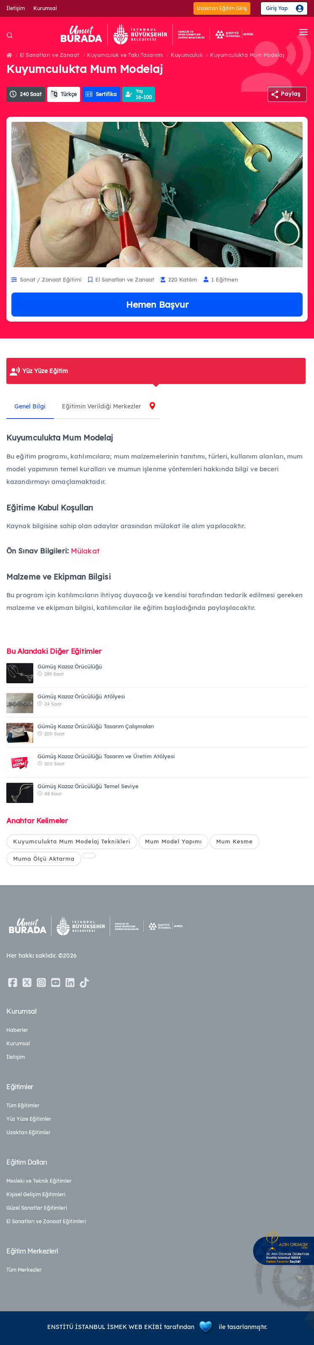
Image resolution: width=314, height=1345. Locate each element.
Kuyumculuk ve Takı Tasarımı (125, 55)
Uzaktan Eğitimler (28, 1132)
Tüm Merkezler (24, 1270)
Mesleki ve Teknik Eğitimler (39, 1181)
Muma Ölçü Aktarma (44, 858)
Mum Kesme (234, 841)
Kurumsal (45, 8)
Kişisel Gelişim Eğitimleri (35, 1194)
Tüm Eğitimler (23, 1105)
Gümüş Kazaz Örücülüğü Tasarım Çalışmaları (96, 726)
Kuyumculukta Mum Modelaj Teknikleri (72, 841)
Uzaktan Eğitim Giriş (222, 8)
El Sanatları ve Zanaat (50, 55)
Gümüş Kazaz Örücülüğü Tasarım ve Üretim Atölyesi (106, 756)
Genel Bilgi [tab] (30, 406)
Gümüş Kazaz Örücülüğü (70, 666)
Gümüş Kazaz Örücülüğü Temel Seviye (88, 786)
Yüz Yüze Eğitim (45, 371)
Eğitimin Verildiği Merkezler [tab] (102, 406)
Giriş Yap (277, 8)
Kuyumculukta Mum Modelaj (247, 55)
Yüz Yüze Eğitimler (28, 1119)
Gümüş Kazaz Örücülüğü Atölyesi (81, 696)
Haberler (17, 1030)
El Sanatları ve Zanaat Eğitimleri (46, 1221)
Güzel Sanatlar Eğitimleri (36, 1208)
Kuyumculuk (187, 55)
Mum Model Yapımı (173, 841)
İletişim (15, 8)
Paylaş (291, 93)
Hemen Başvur (157, 304)
